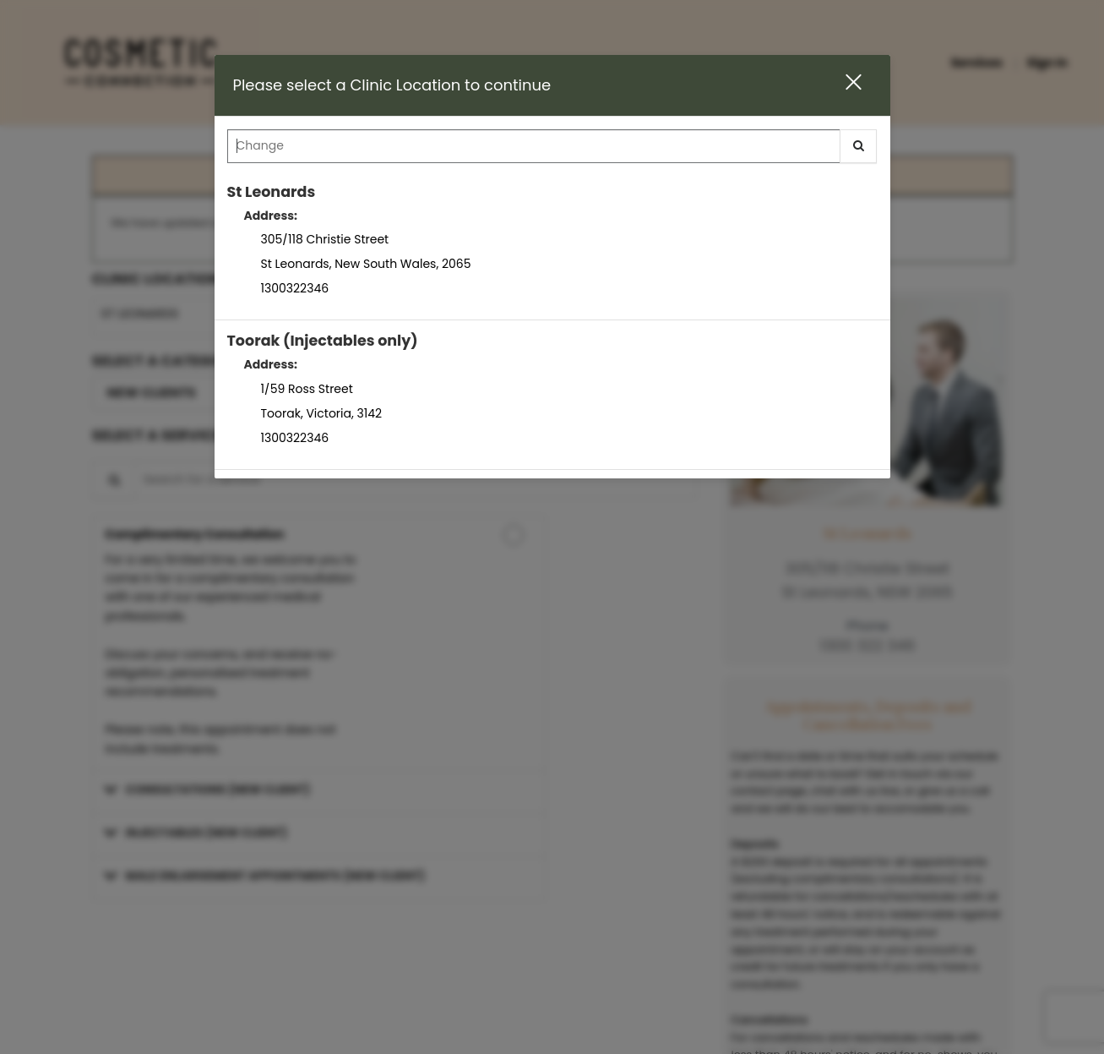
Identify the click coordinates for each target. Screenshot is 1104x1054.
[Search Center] (533, 146)
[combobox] (552, 150)
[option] (552, 246)
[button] (843, 85)
